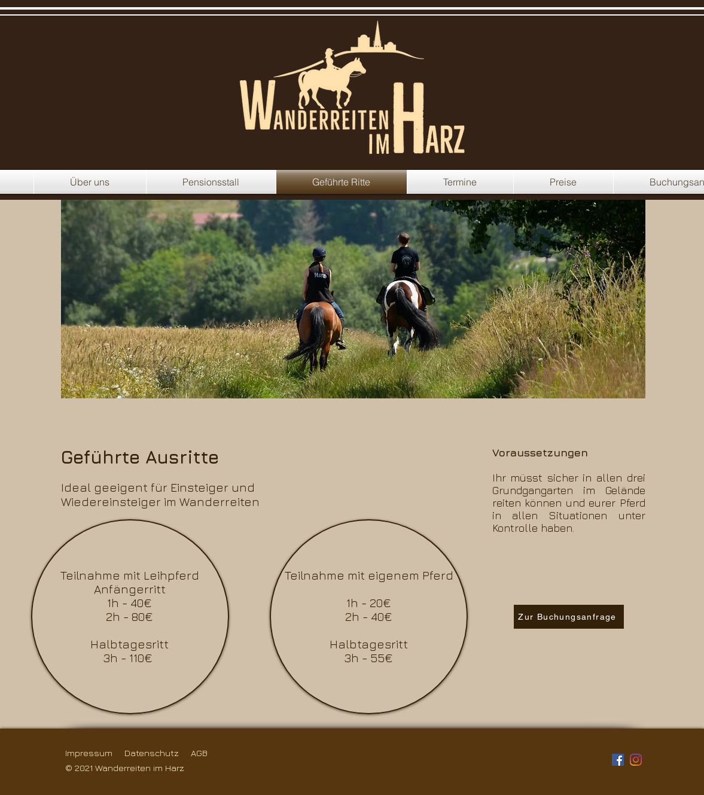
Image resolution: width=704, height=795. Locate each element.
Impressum (88, 753)
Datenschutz (151, 753)
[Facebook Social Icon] (618, 760)
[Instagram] (636, 760)
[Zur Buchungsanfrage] (569, 617)
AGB (199, 753)
